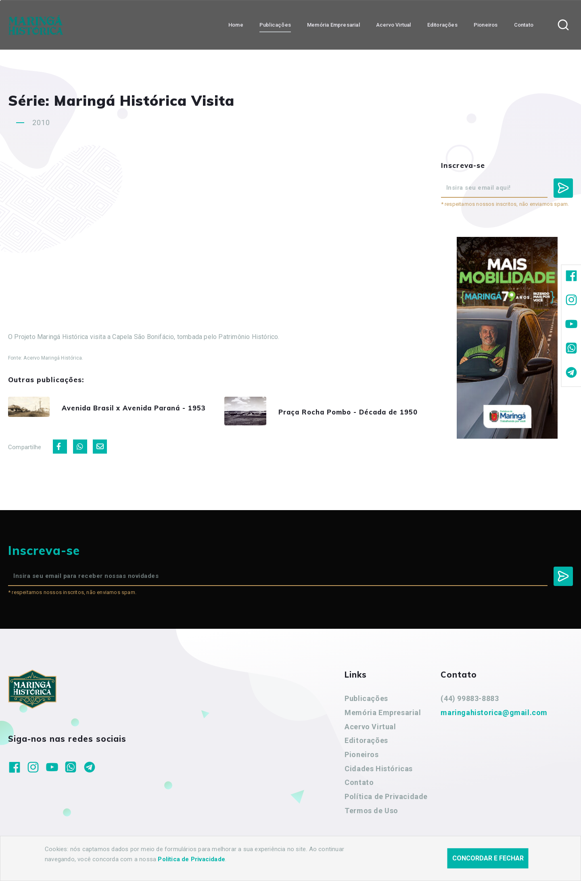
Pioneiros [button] (486, 24)
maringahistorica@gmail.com (494, 715)
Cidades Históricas (379, 771)
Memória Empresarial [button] (333, 24)
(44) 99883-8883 (470, 701)
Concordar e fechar (488, 858)
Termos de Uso (371, 813)
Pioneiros (361, 757)
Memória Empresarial (383, 715)
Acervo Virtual (370, 729)
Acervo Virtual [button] (393, 24)
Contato (359, 785)
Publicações (366, 701)
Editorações (366, 743)
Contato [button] (523, 24)
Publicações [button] (275, 24)
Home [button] (235, 24)
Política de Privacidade (386, 799)
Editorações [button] (442, 24)
